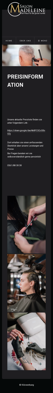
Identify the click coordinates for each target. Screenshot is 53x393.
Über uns (25, 41)
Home (9, 41)
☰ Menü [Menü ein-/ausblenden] (42, 41)
